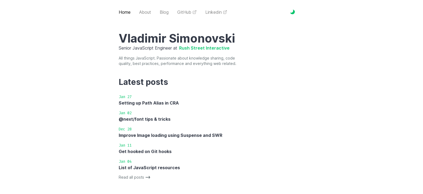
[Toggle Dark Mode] (292, 12)
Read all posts (135, 177)
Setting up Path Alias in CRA (149, 103)
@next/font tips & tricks (144, 119)
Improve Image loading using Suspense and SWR (170, 135)
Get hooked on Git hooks (145, 151)
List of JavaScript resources (149, 167)
